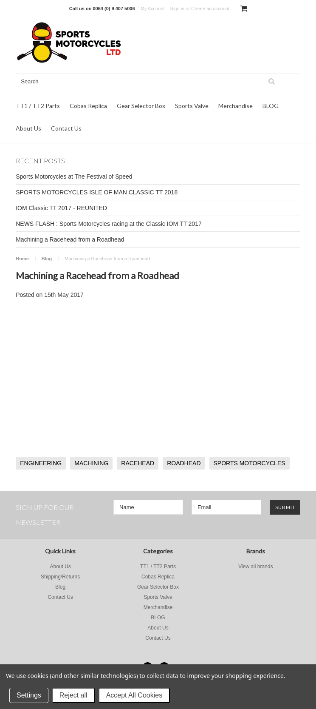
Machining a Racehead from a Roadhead (70, 239)
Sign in (177, 8)
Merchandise (235, 105)
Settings (29, 695)
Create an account (210, 8)
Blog (47, 258)
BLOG (270, 105)
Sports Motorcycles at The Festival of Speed (74, 176)
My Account (153, 8)
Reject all (73, 695)
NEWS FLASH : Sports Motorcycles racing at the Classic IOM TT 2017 (109, 223)
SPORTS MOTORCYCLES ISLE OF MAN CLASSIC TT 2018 (97, 192)
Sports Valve (192, 105)
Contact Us (66, 128)
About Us (28, 128)
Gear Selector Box (141, 105)
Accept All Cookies (134, 695)
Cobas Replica (88, 105)
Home (22, 258)
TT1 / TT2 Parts (38, 105)
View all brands (255, 566)
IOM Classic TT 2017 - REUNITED (61, 208)
